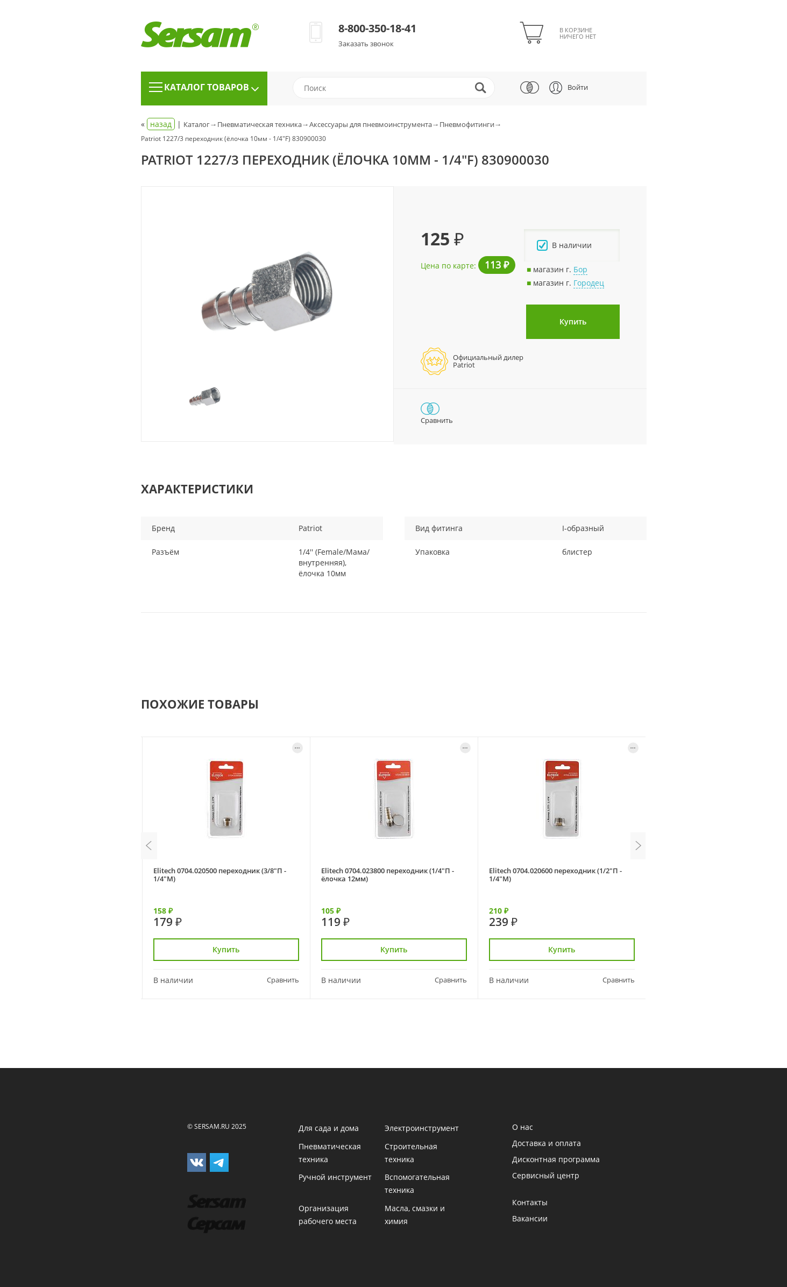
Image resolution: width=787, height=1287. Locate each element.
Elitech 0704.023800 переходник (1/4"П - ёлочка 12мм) (387, 874)
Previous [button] (149, 845)
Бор (580, 269)
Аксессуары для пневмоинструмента (370, 124)
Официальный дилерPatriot (488, 361)
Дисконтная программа (556, 1159)
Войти (578, 87)
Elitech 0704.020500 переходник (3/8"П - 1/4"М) (219, 874)
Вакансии (530, 1218)
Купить (572, 321)
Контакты (530, 1202)
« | (162, 124)
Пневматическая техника (259, 124)
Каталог (196, 124)
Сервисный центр (545, 1175)
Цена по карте (447, 265)
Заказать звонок (366, 43)
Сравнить (283, 980)
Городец (588, 283)
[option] (267, 291)
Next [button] (638, 845)
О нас (522, 1127)
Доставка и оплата (546, 1143)
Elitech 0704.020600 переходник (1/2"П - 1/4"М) (555, 874)
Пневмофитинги (466, 124)
